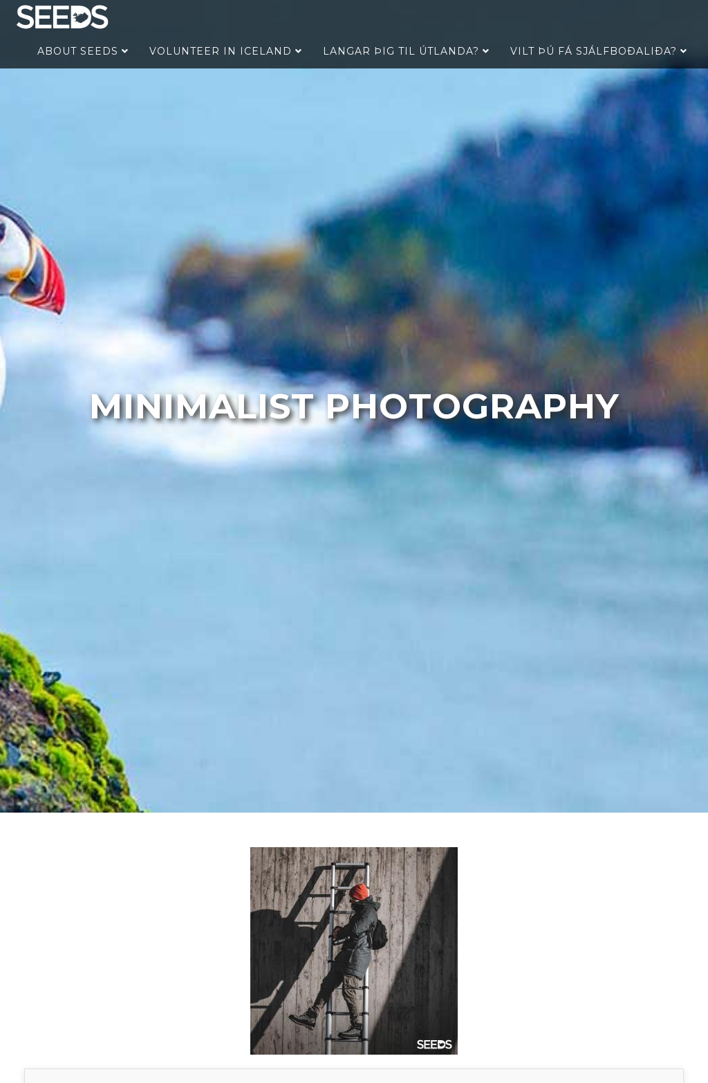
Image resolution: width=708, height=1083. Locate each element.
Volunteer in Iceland (225, 51)
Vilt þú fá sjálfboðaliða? (598, 51)
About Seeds (83, 51)
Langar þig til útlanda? (406, 51)
